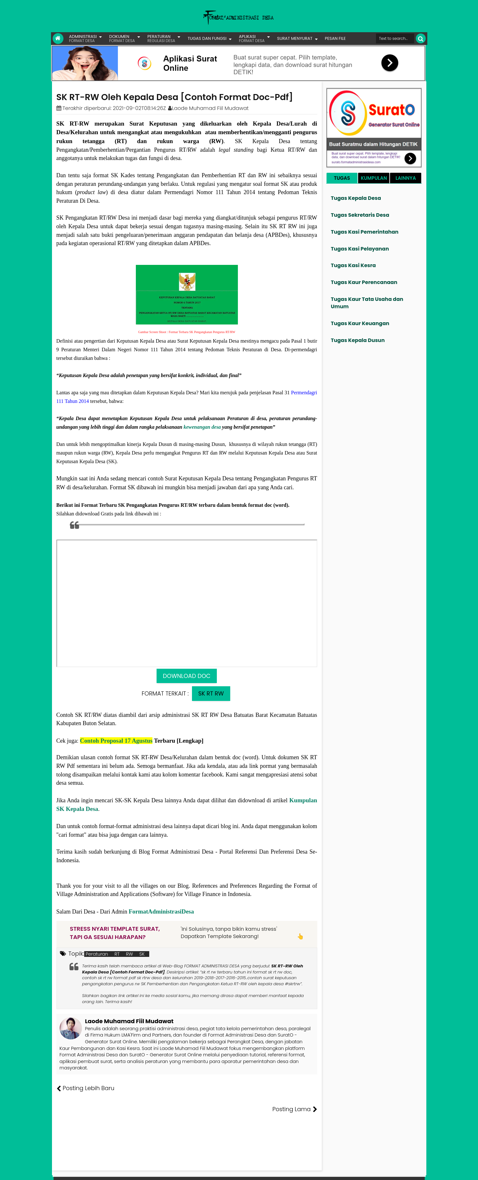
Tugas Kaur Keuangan (360, 323)
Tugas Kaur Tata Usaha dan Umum (367, 302)
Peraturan (97, 954)
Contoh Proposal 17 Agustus (116, 740)
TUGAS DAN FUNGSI (207, 38)
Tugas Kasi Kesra (353, 265)
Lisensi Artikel (183, 1170)
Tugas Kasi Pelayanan (360, 248)
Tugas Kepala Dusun (358, 340)
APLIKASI (252, 38)
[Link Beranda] (58, 38)
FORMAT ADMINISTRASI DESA (84, 1170)
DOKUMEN (122, 38)
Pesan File (350, 1170)
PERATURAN (161, 38)
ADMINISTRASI (83, 38)
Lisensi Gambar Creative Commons (248, 1170)
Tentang (305, 1170)
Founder (327, 1170)
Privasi (390, 1170)
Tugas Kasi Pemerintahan (365, 232)
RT (117, 954)
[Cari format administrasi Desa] (395, 38)
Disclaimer (412, 1170)
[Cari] (421, 38)
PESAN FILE (335, 38)
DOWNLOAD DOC (186, 676)
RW (129, 954)
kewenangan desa (202, 427)
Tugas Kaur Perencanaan (364, 282)
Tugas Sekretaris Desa (360, 215)
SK (141, 954)
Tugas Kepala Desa (356, 198)
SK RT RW (211, 693)
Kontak (371, 1170)
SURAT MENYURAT (295, 38)
